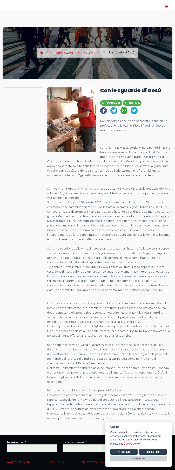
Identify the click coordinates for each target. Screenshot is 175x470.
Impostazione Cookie (93, 462)
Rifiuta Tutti (153, 452)
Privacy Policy (54, 462)
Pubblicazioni (64, 52)
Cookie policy (132, 443)
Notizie (88, 52)
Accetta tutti (124, 452)
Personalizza (138, 458)
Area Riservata (18, 462)
